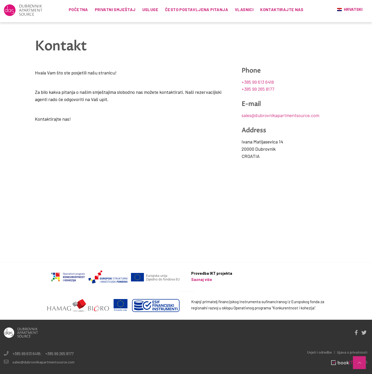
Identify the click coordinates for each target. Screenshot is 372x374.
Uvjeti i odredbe (319, 352)
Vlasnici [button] (244, 9)
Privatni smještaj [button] (115, 9)
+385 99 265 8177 (258, 89)
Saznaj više (201, 279)
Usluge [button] (150, 9)
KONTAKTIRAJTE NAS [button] (281, 9)
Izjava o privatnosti (352, 352)
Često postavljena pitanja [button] (196, 9)
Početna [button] (78, 9)
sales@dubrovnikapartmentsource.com (280, 115)
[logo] (23, 9)
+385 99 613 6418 (258, 82)
